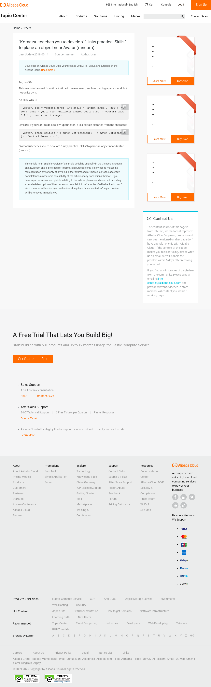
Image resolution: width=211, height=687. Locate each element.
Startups (18, 498)
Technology (84, 471)
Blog (79, 498)
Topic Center (59, 623)
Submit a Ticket (117, 476)
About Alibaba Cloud (25, 471)
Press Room (147, 498)
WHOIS (144, 504)
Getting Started (86, 493)
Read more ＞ (48, 69)
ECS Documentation (86, 611)
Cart (149, 4)
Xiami (16, 663)
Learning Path (61, 617)
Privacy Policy (62, 652)
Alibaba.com (104, 658)
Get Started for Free (33, 359)
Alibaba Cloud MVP (152, 482)
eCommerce (168, 598)
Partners (18, 493)
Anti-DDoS (110, 598)
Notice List (105, 652)
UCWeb (180, 658)
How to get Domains (119, 611)
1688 (116, 658)
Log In (181, 4)
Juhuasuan (74, 658)
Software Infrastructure (154, 611)
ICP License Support (89, 487)
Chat (24, 396)
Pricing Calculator (119, 504)
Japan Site (58, 611)
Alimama (126, 658)
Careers (17, 652)
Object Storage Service (138, 598)
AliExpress (88, 658)
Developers (133, 623)
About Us (38, 652)
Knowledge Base (87, 476)
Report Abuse (116, 487)
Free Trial (50, 471)
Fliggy (137, 658)
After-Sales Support (120, 482)
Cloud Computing (86, 623)
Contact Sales (199, 16)
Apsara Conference (24, 504)
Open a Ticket (29, 418)
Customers (19, 487)
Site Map (145, 509)
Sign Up (201, 5)
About (63, 16)
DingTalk (26, 663)
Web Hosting (60, 605)
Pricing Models (22, 476)
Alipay (37, 663)
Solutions (100, 16)
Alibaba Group (21, 658)
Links (125, 652)
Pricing (119, 16)
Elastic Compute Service (66, 598)
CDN (92, 598)
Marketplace (139, 16)
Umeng (190, 658)
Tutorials (181, 623)
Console (166, 4)
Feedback (114, 493)
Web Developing (158, 623)
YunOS (147, 658)
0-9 (192, 635)
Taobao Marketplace (44, 658)
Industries (112, 623)
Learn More (159, 80)
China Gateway (86, 482)
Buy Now (182, 80)
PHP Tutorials (60, 629)
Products (81, 16)
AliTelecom (158, 658)
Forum (112, 498)
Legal (85, 652)
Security (81, 605)
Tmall (62, 658)
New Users (84, 617)
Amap (170, 658)
